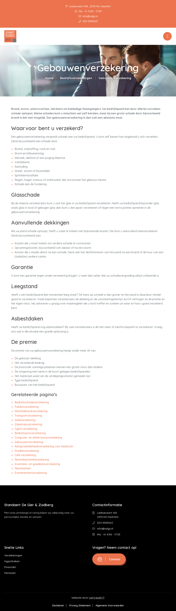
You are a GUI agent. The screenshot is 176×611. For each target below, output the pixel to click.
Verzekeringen (13, 555)
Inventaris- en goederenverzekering (37, 464)
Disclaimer (58, 605)
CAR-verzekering (25, 455)
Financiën (10, 567)
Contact (109, 559)
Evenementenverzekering (31, 472)
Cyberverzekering (26, 428)
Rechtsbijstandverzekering (32, 459)
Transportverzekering (28, 415)
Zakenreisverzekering (28, 424)
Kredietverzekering (27, 450)
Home (49, 78)
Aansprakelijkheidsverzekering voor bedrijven (44, 446)
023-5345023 (88, 21)
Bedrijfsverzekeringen (76, 78)
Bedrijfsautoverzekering (30, 433)
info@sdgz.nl (88, 16)
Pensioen (10, 573)
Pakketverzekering (27, 406)
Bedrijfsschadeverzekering (32, 402)
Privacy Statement (79, 605)
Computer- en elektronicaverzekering (38, 437)
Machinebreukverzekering (31, 411)
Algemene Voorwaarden (110, 605)
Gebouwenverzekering (29, 442)
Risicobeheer (23, 468)
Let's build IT (96, 597)
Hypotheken (12, 561)
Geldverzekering (25, 420)
